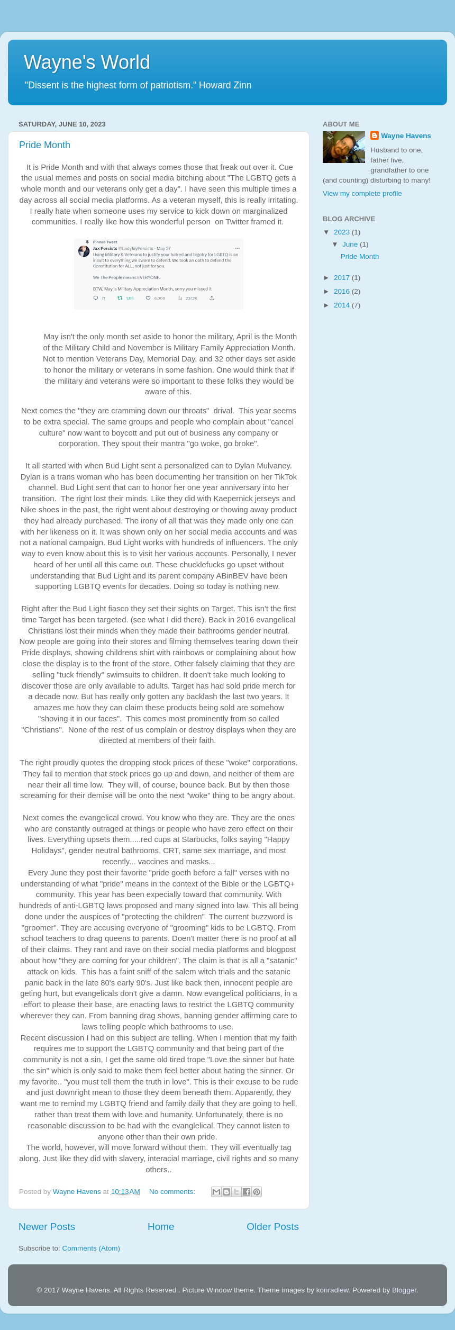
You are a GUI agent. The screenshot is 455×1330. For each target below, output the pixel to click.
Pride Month (44, 145)
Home (161, 1226)
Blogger (404, 1290)
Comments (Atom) (91, 1248)
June (351, 244)
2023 (343, 232)
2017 (343, 278)
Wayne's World (87, 62)
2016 (343, 291)
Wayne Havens (406, 136)
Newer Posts (47, 1226)
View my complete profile (362, 193)
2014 (343, 305)
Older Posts (273, 1226)
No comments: (173, 1192)
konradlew (332, 1290)
